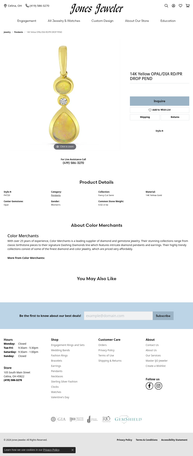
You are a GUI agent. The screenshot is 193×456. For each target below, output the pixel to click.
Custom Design (102, 21)
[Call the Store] (13, 380)
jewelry (7, 32)
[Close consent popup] (72, 450)
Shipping (145, 117)
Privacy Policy (106, 350)
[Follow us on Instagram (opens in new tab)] (158, 386)
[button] (166, 5)
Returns (175, 117)
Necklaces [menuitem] (57, 376)
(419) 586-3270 (73, 163)
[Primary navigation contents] (96, 20)
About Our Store (137, 21)
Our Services (153, 355)
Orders (102, 345)
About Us (151, 350)
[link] (13, 5)
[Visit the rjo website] (106, 419)
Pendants (18, 32)
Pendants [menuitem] (56, 371)
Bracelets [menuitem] (56, 360)
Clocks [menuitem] (55, 386)
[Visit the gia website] (58, 419)
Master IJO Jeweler (157, 360)
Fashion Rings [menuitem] (59, 355)
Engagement (26, 21)
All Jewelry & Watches (64, 21)
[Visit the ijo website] (76, 419)
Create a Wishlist (156, 366)
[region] (65, 95)
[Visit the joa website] (92, 419)
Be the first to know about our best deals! (50, 316)
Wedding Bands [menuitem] (60, 350)
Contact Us (152, 345)
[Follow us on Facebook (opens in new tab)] (149, 386)
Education (168, 21)
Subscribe (163, 316)
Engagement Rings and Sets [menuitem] (68, 345)
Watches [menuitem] (56, 392)
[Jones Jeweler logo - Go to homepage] (96, 8)
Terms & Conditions (147, 439)
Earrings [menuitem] (56, 366)
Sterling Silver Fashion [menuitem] (64, 381)
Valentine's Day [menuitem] (60, 397)
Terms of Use (106, 355)
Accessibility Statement (174, 439)
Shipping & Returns (110, 360)
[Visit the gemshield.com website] (128, 419)
